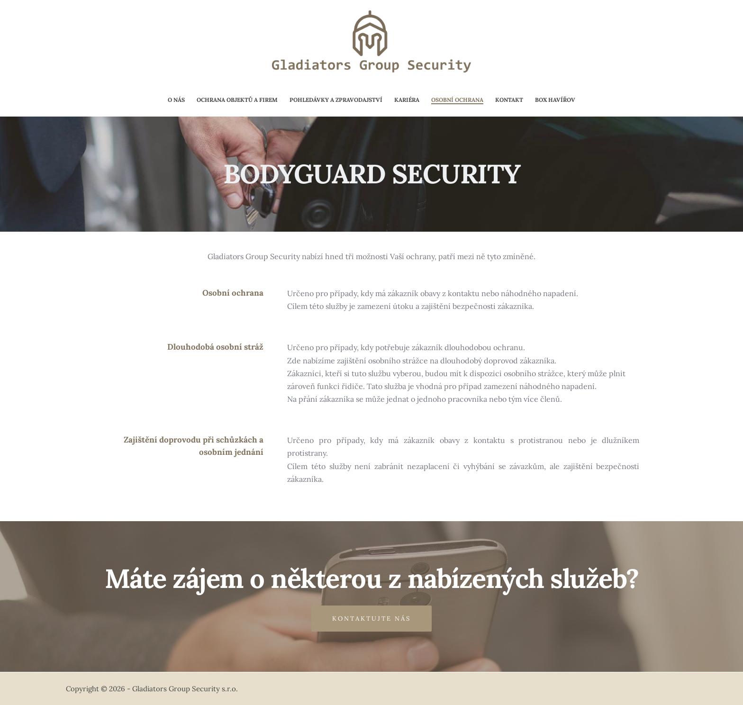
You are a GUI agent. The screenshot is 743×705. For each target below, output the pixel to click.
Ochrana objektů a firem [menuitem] (237, 99)
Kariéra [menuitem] (406, 99)
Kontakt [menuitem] (509, 99)
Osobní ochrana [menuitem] (457, 99)
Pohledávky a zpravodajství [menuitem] (336, 99)
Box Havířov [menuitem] (555, 99)
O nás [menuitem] (176, 99)
